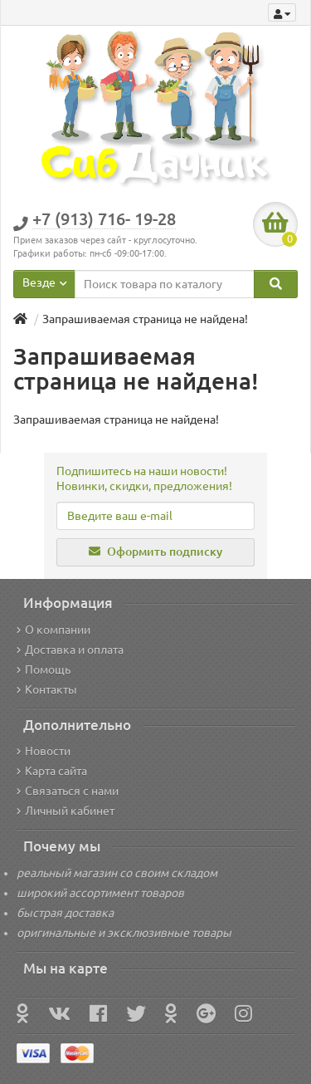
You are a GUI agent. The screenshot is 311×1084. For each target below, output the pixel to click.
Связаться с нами (68, 790)
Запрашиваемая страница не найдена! (145, 319)
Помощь (43, 669)
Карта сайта (52, 770)
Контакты (47, 689)
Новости (43, 751)
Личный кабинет (65, 810)
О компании (53, 629)
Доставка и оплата (70, 649)
